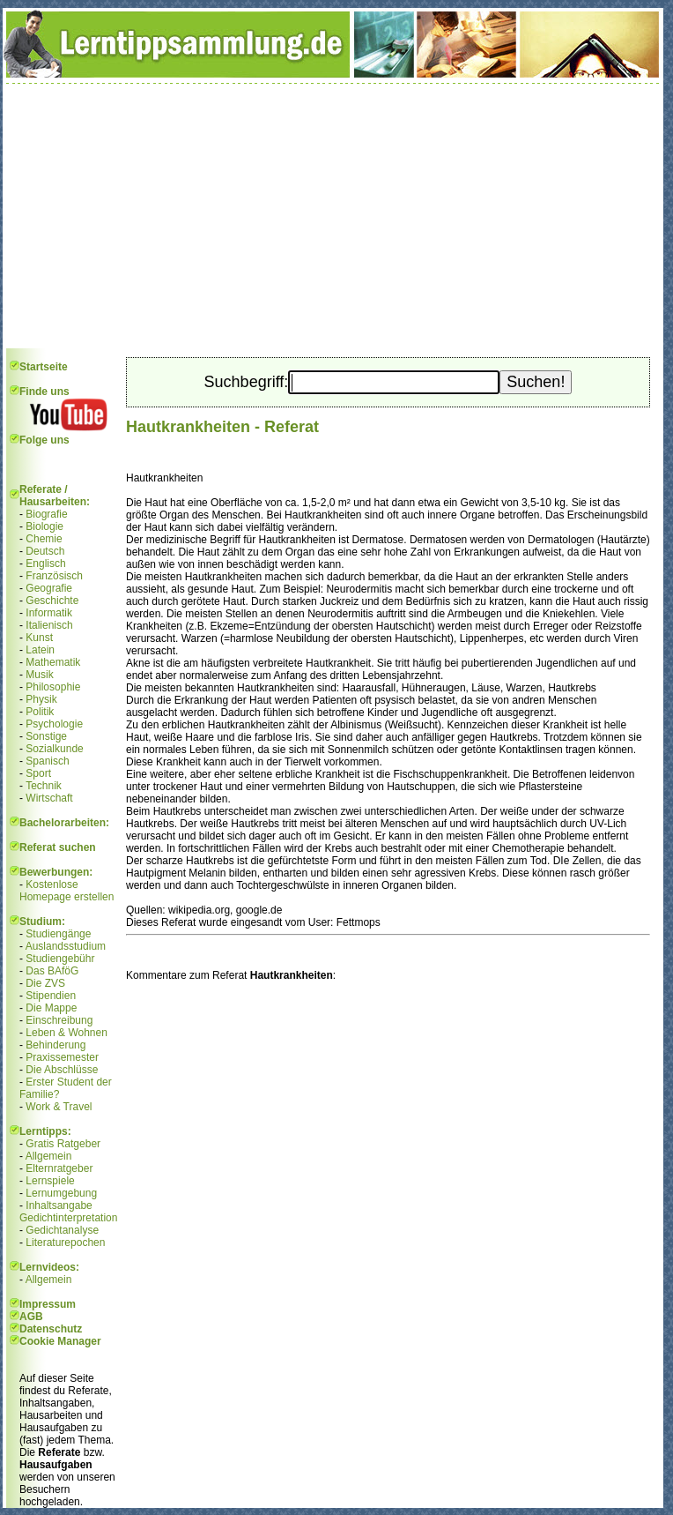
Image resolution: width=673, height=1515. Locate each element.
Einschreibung (59, 1020)
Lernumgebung (61, 1193)
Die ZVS (45, 983)
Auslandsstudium (66, 946)
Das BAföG (52, 971)
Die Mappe (51, 1008)
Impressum (47, 1304)
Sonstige (46, 736)
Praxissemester (62, 1057)
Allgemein (49, 1156)
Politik (40, 711)
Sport (38, 773)
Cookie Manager (60, 1341)
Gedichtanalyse (62, 1230)
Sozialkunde (54, 749)
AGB (31, 1316)
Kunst (39, 637)
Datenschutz (50, 1329)
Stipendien (51, 995)
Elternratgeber (59, 1168)
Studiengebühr (60, 958)
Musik (39, 674)
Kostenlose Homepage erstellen (66, 890)
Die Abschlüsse (62, 1069)
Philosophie (53, 687)
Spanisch (47, 761)
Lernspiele (50, 1181)
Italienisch (49, 625)
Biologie (44, 526)
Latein (40, 650)
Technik (44, 786)
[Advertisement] (333, 216)
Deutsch (45, 551)
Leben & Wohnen (66, 1032)
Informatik (49, 613)
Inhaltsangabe (59, 1205)
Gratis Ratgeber (63, 1144)
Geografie (49, 588)
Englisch (45, 563)
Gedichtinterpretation (68, 1218)
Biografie (46, 514)
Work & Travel (59, 1107)
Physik (41, 699)
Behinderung (55, 1045)
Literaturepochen (65, 1242)
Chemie (44, 539)
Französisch (54, 576)
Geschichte (52, 600)
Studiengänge (58, 934)
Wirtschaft (49, 798)
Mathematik (53, 662)
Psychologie (54, 724)
